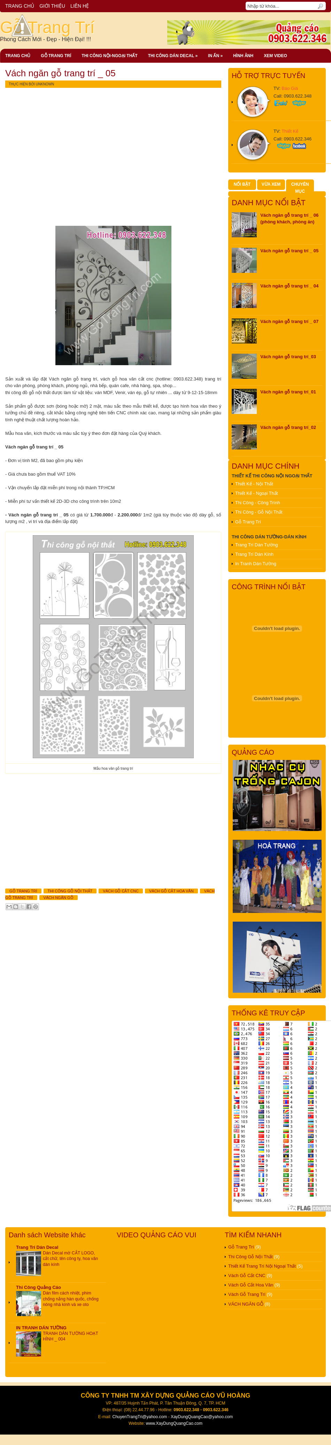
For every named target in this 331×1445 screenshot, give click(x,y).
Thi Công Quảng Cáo (38, 1287)
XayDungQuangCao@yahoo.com (202, 1416)
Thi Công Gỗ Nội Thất (70, 891)
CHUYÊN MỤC (300, 188)
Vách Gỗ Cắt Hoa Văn (171, 891)
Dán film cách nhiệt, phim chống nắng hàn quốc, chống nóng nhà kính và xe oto (71, 1299)
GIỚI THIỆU (52, 6)
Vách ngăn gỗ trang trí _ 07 (289, 321)
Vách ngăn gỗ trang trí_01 (288, 391)
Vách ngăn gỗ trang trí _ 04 (289, 286)
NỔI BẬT (242, 184)
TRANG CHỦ (19, 6)
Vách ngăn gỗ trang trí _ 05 (60, 73)
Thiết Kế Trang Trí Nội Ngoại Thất (262, 1266)
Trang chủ (17, 55)
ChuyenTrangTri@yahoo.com (140, 1416)
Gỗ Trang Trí (47, 27)
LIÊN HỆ (79, 6)
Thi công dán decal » (173, 55)
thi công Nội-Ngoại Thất (109, 55)
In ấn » (215, 55)
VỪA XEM (271, 184)
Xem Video (275, 55)
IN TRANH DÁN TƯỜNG (41, 1327)
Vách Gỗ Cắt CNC (121, 891)
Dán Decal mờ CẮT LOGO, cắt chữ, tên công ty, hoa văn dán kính (70, 1259)
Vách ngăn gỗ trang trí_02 (288, 427)
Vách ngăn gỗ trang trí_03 (288, 356)
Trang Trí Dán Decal (37, 1247)
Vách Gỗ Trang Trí (246, 1294)
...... (18, 38)
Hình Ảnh (243, 55)
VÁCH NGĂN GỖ (59, 898)
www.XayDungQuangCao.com (174, 1423)
